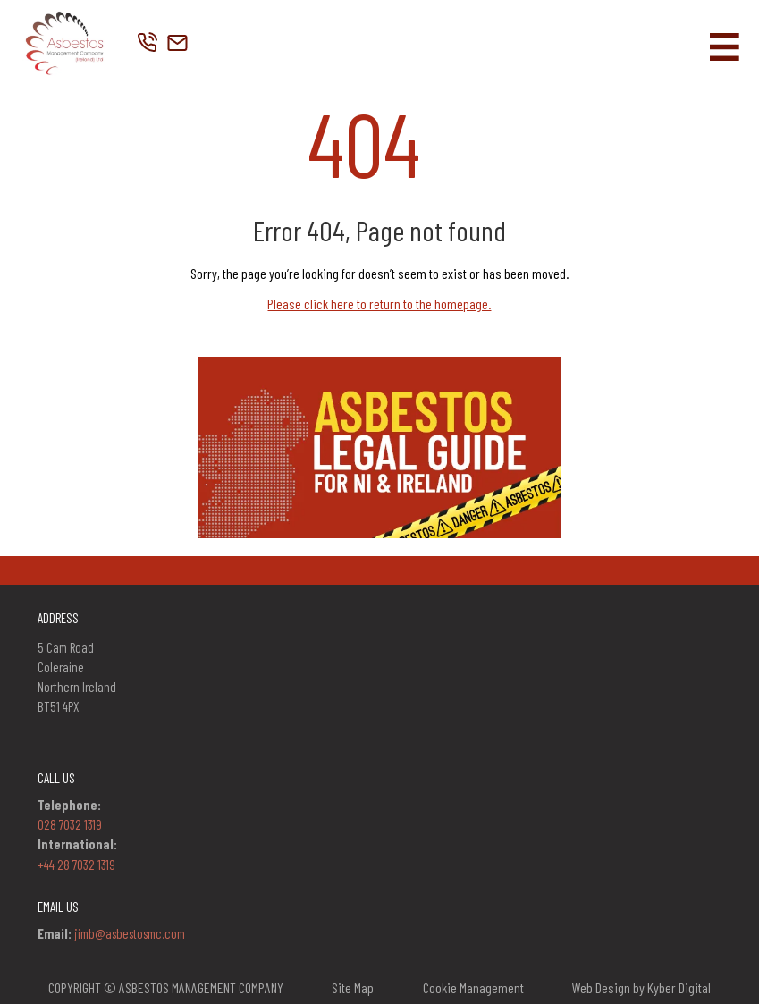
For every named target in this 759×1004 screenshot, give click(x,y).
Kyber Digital (679, 987)
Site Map (353, 987)
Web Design (601, 987)
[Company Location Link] (177, 45)
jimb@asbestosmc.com (129, 933)
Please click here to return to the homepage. (379, 303)
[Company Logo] (63, 44)
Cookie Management (473, 988)
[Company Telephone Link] (148, 44)
